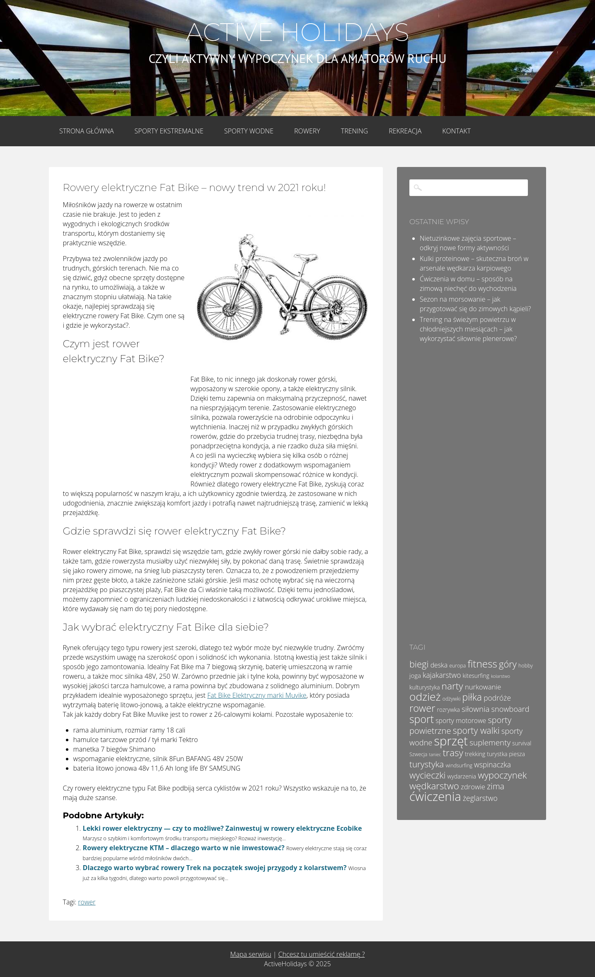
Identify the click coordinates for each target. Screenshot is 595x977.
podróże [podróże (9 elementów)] (497, 698)
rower (86, 902)
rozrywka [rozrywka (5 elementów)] (448, 709)
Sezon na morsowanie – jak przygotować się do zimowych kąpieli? (475, 304)
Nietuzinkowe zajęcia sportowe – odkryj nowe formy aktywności (468, 243)
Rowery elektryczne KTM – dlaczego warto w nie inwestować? (184, 847)
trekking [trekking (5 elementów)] (475, 754)
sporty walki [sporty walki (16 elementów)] (476, 730)
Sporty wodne (248, 130)
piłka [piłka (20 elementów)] (472, 697)
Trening (354, 130)
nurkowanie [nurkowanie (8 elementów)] (483, 687)
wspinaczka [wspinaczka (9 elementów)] (492, 764)
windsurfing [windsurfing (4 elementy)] (458, 765)
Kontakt (456, 130)
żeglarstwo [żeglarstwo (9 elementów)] (480, 798)
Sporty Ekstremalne (169, 130)
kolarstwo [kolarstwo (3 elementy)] (500, 676)
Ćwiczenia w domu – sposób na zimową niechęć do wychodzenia (468, 283)
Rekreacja (405, 130)
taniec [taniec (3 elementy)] (435, 754)
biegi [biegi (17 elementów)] (418, 664)
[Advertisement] (125, 429)
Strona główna (86, 130)
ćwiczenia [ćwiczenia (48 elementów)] (435, 796)
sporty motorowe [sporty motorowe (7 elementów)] (460, 720)
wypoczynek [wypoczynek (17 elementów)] (502, 775)
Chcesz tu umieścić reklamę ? (321, 954)
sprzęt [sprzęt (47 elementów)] (451, 741)
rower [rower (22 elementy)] (422, 708)
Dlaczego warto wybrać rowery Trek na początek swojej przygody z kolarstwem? (215, 867)
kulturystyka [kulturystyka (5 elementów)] (424, 687)
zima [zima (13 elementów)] (495, 786)
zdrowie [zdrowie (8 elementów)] (473, 786)
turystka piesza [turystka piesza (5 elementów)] (506, 754)
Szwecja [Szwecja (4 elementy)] (418, 754)
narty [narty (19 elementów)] (452, 686)
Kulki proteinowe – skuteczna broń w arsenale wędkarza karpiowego (474, 263)
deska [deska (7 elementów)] (439, 665)
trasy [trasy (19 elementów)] (453, 752)
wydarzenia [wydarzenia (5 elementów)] (461, 776)
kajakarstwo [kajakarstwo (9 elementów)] (442, 675)
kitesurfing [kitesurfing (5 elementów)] (476, 676)
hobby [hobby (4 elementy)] (525, 665)
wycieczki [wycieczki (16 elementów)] (427, 775)
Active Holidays (297, 32)
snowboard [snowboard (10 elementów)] (510, 709)
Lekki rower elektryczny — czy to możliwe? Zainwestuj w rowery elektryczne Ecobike (222, 828)
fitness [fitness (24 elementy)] (482, 663)
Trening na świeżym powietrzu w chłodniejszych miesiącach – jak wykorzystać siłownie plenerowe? (468, 329)
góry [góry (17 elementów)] (508, 664)
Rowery (307, 130)
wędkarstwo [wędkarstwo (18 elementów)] (434, 785)
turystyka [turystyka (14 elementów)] (426, 764)
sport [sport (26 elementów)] (421, 719)
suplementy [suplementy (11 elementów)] (489, 742)
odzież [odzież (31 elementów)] (425, 696)
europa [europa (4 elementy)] (457, 665)
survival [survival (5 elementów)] (521, 743)
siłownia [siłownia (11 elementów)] (475, 709)
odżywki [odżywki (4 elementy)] (452, 698)
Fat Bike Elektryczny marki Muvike (256, 695)
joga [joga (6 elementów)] (415, 675)
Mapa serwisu (250, 954)
